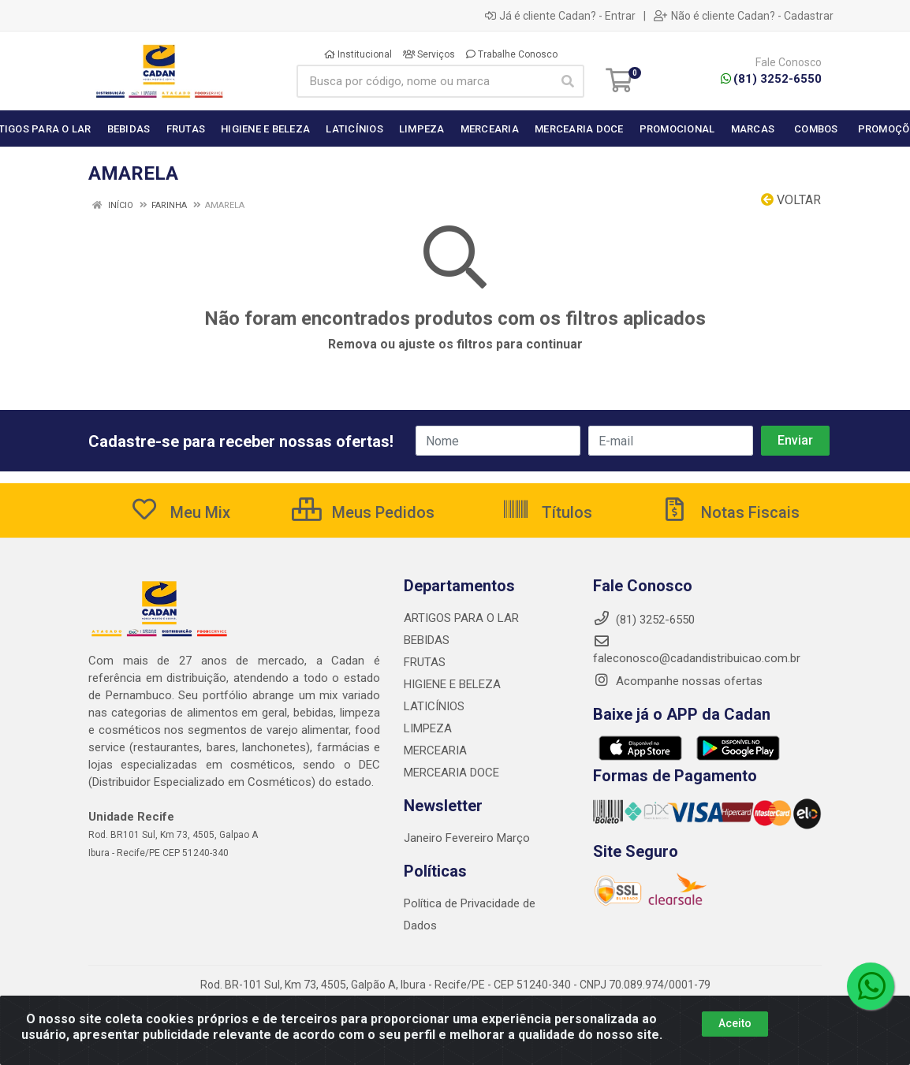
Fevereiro (471, 838)
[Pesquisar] (567, 81)
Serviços (429, 54)
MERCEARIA (435, 750)
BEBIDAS (426, 640)
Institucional (358, 54)
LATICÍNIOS (434, 706)
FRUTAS (425, 662)
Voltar (791, 199)
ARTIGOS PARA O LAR (461, 618)
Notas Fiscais (730, 512)
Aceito (734, 1023)
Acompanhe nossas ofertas (678, 681)
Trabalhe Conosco (512, 54)
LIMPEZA (428, 728)
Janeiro (425, 838)
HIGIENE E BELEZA (452, 684)
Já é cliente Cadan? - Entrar (560, 15)
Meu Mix (180, 512)
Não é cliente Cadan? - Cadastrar (744, 15)
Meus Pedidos (363, 512)
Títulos (547, 512)
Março (513, 838)
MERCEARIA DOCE (451, 772)
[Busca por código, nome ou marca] (424, 81)
